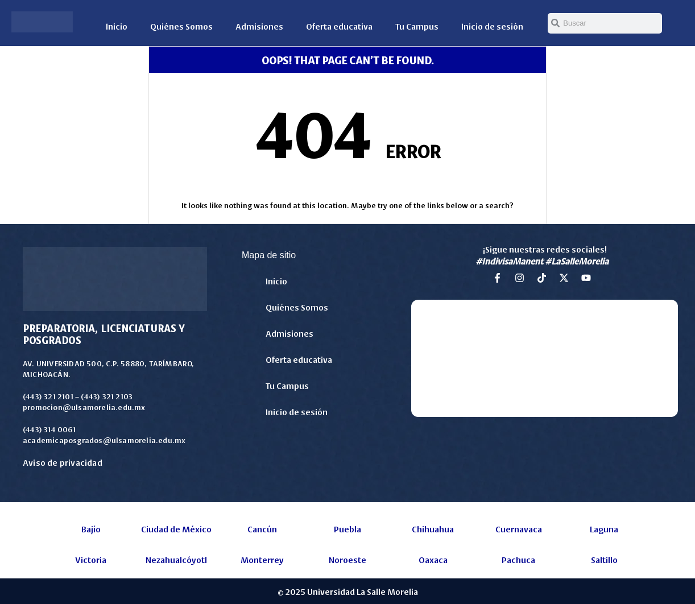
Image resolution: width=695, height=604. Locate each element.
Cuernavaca (518, 528)
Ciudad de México (176, 528)
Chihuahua (433, 528)
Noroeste (347, 559)
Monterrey (262, 559)
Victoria (90, 559)
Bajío (91, 528)
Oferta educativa (339, 25)
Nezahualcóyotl (176, 559)
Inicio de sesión (492, 25)
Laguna (604, 528)
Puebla (347, 528)
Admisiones (259, 25)
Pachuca (518, 559)
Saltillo (604, 559)
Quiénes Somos (181, 25)
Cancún (262, 528)
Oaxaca (433, 559)
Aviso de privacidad (62, 462)
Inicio (116, 25)
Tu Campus (416, 25)
